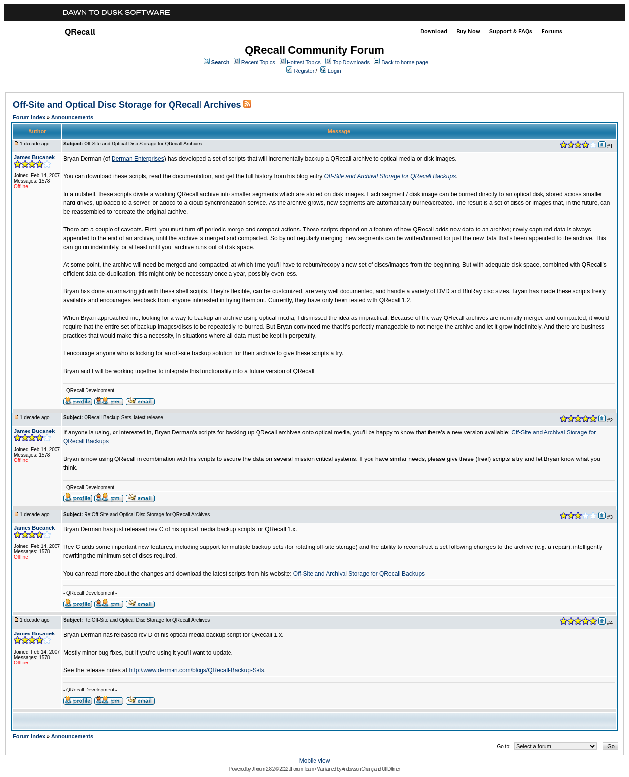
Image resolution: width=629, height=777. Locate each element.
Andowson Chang (357, 769)
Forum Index (29, 117)
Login (334, 71)
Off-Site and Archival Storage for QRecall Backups (390, 176)
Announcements (72, 117)
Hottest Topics (304, 62)
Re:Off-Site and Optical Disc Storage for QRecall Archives (147, 514)
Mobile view (314, 760)
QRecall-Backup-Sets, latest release (123, 417)
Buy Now (468, 31)
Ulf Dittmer (391, 769)
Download (433, 31)
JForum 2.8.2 (262, 769)
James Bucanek (34, 157)
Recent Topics (258, 62)
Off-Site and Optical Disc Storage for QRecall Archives (127, 105)
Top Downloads (351, 62)
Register (304, 71)
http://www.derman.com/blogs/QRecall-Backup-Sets (196, 670)
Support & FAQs (510, 31)
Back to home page (404, 62)
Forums (552, 31)
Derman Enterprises (138, 158)
